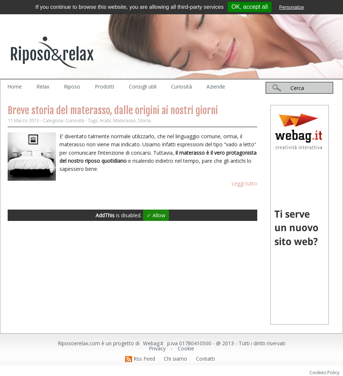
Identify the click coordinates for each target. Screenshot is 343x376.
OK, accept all (249, 7)
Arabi (105, 120)
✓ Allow (156, 215)
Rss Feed (144, 358)
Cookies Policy (324, 372)
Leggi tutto (244, 183)
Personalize (291, 7)
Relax (42, 86)
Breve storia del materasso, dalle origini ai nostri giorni (113, 110)
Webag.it (153, 343)
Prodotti (104, 86)
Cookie (186, 348)
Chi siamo (175, 358)
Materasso (124, 120)
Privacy (157, 348)
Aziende (216, 86)
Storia (144, 120)
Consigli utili (143, 86)
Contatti (205, 358)
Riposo (72, 86)
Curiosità (181, 86)
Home (14, 86)
